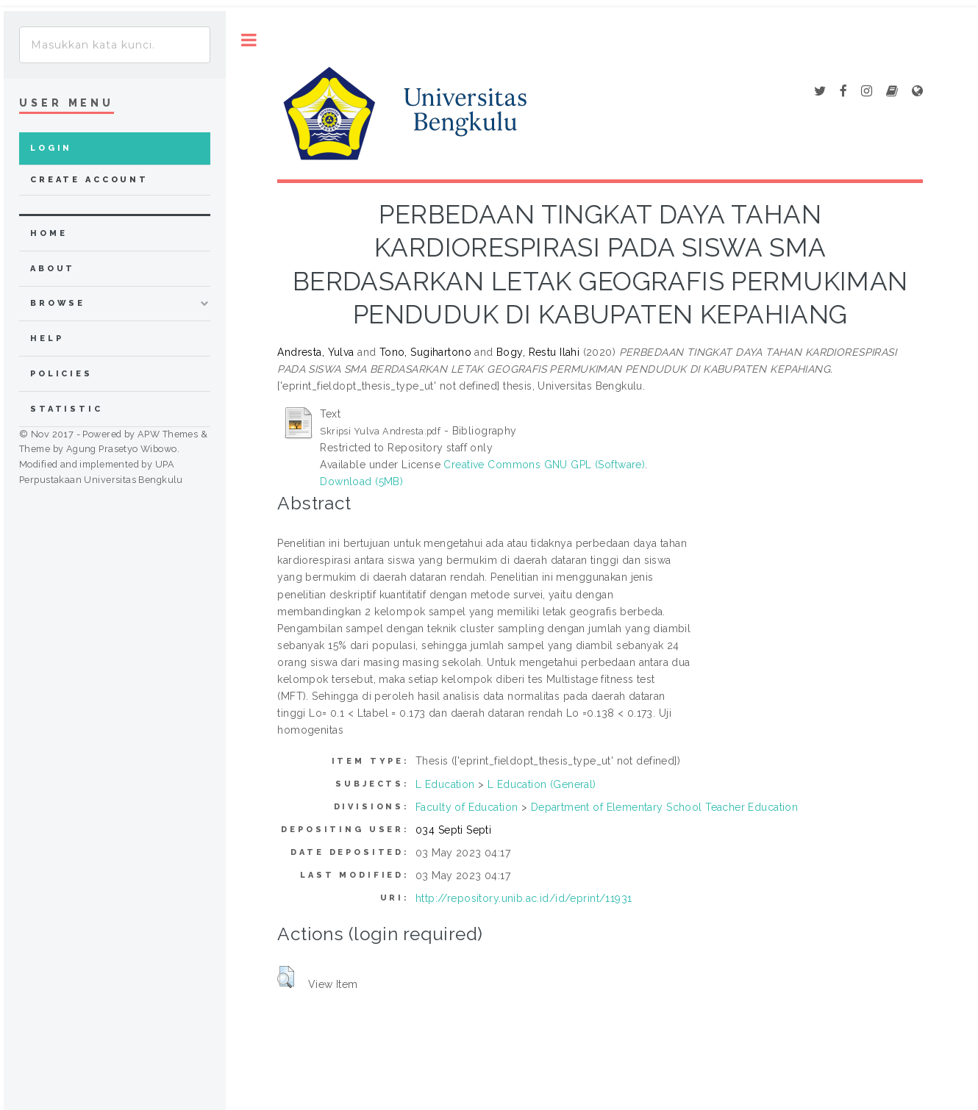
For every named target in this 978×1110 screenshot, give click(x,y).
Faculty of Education (466, 807)
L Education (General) (542, 784)
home (48, 233)
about (52, 268)
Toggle (249, 40)
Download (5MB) (361, 481)
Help (46, 338)
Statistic (66, 409)
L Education (445, 784)
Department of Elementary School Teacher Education (665, 807)
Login (51, 148)
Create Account (89, 180)
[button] (285, 977)
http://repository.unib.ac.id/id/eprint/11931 (523, 898)
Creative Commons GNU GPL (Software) (544, 464)
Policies (61, 374)
